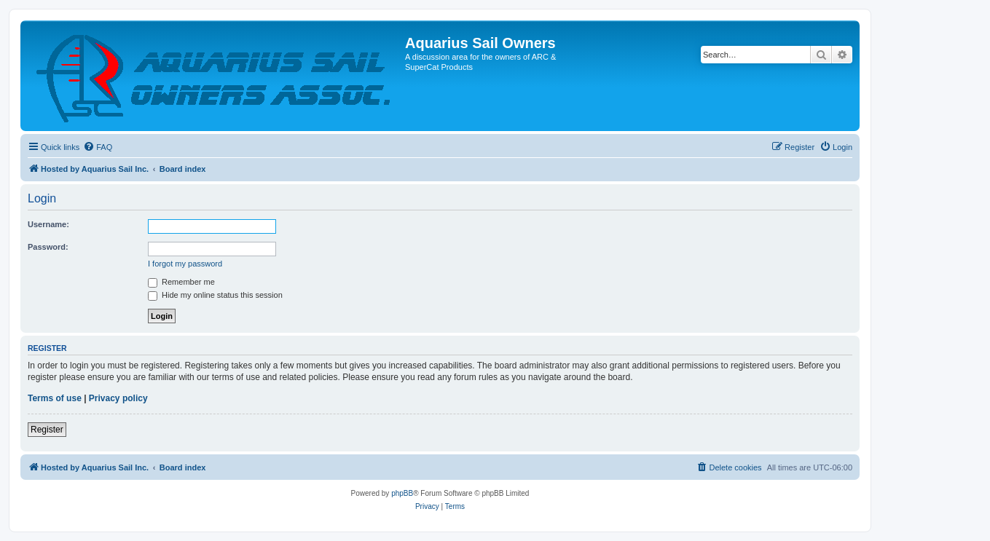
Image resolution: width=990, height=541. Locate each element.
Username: (48, 224)
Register (47, 429)
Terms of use (55, 398)
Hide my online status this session (215, 295)
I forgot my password (185, 263)
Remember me (181, 281)
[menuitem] (97, 147)
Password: (48, 246)
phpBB (402, 493)
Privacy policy (118, 398)
